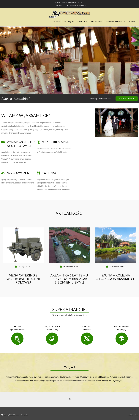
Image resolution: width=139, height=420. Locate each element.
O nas (56, 21)
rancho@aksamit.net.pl (78, 5)
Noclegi (96, 21)
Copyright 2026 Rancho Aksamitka (16, 415)
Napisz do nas (126, 98)
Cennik (133, 21)
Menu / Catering (115, 21)
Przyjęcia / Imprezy (75, 21)
